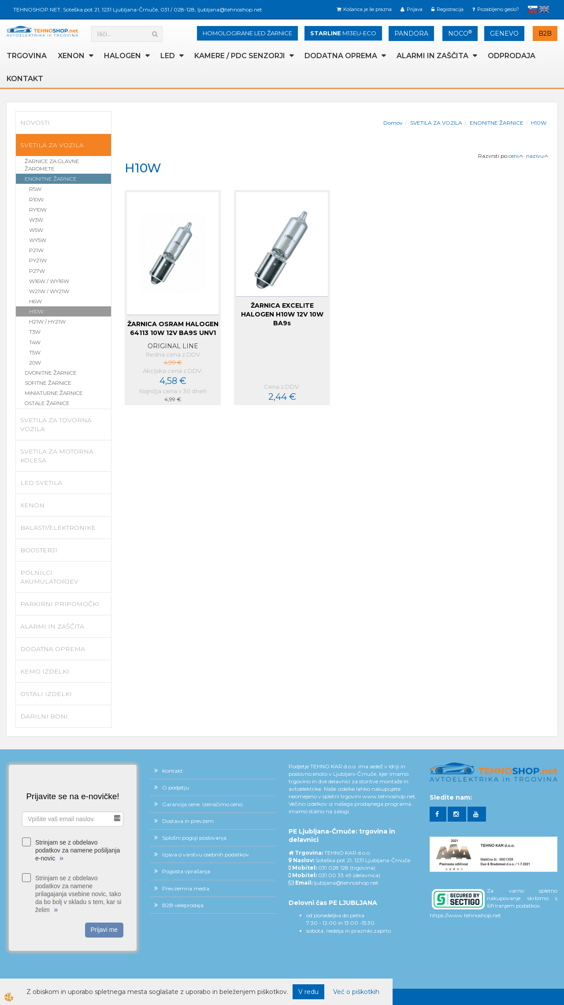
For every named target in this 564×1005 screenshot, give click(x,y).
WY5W (37, 240)
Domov (393, 122)
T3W (35, 331)
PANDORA (411, 33)
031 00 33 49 (335, 875)
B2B (545, 33)
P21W (36, 250)
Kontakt (25, 78)
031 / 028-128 (177, 9)
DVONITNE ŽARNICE (51, 372)
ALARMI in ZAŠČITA (432, 56)
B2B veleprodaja (183, 905)
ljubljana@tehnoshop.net (229, 9)
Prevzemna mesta (185, 888)
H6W (35, 301)
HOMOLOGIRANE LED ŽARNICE (247, 33)
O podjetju (175, 787)
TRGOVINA (27, 56)
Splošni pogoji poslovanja (194, 837)
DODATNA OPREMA (340, 56)
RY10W (38, 209)
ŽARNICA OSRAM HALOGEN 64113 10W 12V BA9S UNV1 (173, 328)
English (544, 9)
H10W (36, 311)
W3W (36, 219)
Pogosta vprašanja (186, 871)
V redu (308, 992)
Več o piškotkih (356, 992)
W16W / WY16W (49, 281)
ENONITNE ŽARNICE (51, 178)
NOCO (460, 33)
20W (35, 362)
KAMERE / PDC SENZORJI (239, 56)
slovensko (533, 9)
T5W (35, 352)
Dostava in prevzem (188, 821)
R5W (35, 189)
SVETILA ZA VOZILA (436, 122)
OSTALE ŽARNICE (47, 403)
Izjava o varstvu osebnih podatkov (205, 854)
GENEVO (504, 33)
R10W (36, 199)
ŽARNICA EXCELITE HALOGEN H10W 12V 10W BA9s (282, 314)
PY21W (38, 260)
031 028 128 (333, 867)
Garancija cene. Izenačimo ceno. (203, 804)
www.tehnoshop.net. (389, 796)
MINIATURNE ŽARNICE (54, 393)
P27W (37, 271)
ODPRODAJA (511, 56)
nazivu (537, 156)
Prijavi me (104, 929)
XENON (71, 56)
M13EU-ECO (343, 33)
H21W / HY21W (47, 321)
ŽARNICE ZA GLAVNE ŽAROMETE (52, 165)
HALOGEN (122, 56)
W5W (36, 230)
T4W (35, 342)
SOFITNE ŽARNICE (48, 383)
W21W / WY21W (49, 291)
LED (167, 56)
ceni (515, 156)
